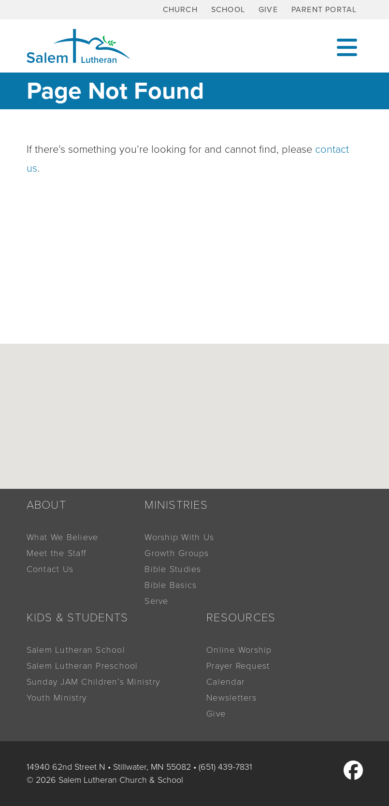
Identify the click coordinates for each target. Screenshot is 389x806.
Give (268, 10)
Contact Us (50, 569)
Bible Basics (170, 585)
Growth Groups (176, 553)
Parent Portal (324, 10)
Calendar (225, 681)
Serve (156, 601)
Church (180, 10)
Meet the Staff (56, 553)
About (46, 505)
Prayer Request (238, 665)
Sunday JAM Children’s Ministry (93, 681)
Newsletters (231, 697)
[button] (208, 447)
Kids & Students (78, 618)
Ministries (176, 505)
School (228, 10)
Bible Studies (172, 569)
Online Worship (239, 650)
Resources (240, 618)
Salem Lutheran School (76, 650)
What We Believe (63, 537)
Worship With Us (179, 537)
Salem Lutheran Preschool (82, 665)
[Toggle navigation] (347, 46)
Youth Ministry (57, 697)
